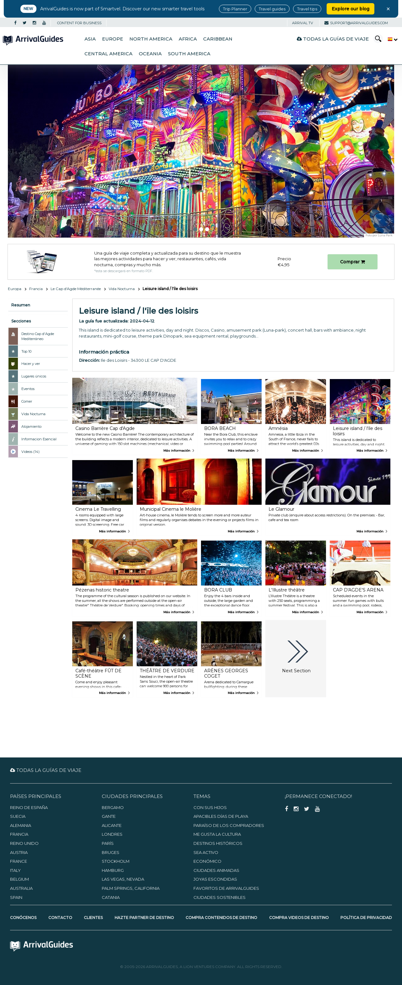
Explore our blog (350, 9)
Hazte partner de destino (144, 917)
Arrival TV (302, 23)
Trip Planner (235, 8)
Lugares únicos (33, 376)
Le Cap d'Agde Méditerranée (76, 288)
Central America (108, 54)
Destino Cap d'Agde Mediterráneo (37, 336)
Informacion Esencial (39, 439)
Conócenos (23, 917)
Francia (36, 288)
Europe (112, 39)
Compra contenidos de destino (221, 917)
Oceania (150, 54)
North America (150, 39)
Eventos (28, 389)
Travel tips (307, 8)
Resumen (20, 305)
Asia (90, 39)
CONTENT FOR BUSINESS (79, 23)
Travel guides (272, 8)
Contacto (60, 917)
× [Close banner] (388, 9)
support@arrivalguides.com (356, 23)
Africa (188, 39)
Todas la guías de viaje (333, 39)
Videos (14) (30, 451)
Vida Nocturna (122, 288)
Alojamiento (31, 426)
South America (189, 54)
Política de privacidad (366, 917)
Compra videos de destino (299, 917)
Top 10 (26, 351)
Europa (14, 288)
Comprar (352, 262)
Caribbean (217, 39)
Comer (26, 401)
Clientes (93, 917)
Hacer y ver (30, 363)
